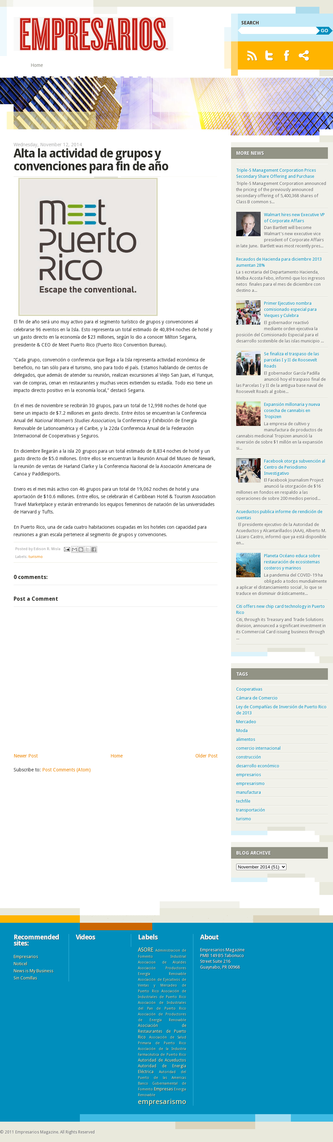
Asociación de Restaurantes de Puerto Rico (162, 1031)
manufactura (248, 792)
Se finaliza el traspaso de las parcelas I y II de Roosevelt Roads (291, 360)
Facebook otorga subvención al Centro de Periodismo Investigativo (294, 467)
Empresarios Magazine (36, 1132)
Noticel (20, 963)
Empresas (163, 1088)
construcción (248, 757)
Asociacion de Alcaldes (162, 962)
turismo (36, 557)
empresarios (248, 774)
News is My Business (33, 970)
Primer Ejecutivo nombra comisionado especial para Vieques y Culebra (290, 309)
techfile (243, 801)
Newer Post (26, 756)
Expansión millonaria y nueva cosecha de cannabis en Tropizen (292, 410)
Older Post (206, 756)
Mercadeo (246, 721)
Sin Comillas (25, 977)
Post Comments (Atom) (66, 769)
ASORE (145, 950)
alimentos (245, 739)
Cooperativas (249, 689)
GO (324, 30)
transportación (250, 809)
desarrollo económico (257, 765)
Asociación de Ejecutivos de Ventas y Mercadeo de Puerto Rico (162, 985)
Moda (242, 730)
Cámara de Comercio (257, 697)
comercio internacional (258, 748)
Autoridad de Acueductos (162, 1060)
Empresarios (26, 956)
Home (37, 65)
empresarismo (250, 783)
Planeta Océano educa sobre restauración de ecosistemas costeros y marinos (292, 561)
